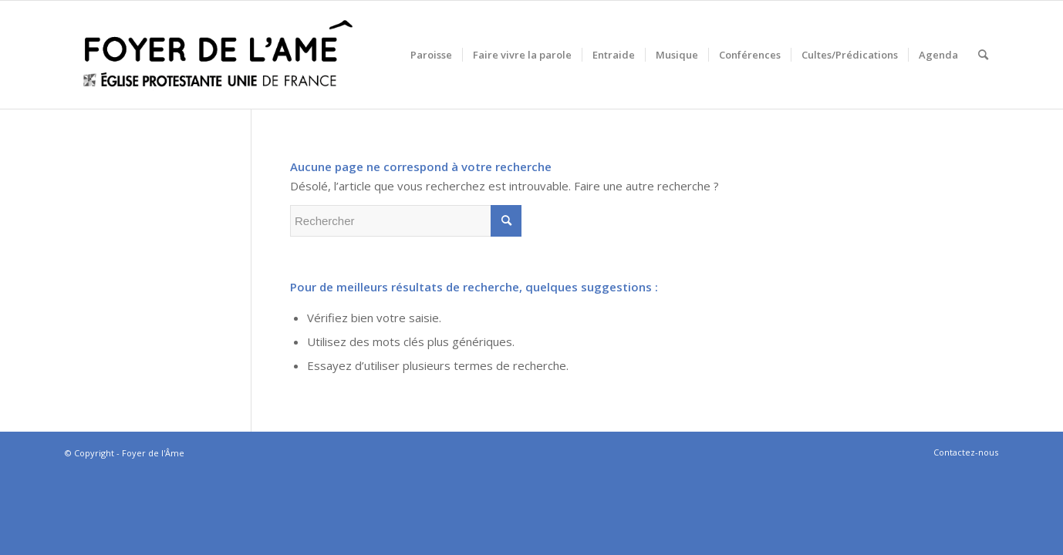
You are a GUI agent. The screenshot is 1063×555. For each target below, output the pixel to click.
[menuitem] (431, 55)
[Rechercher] (983, 55)
